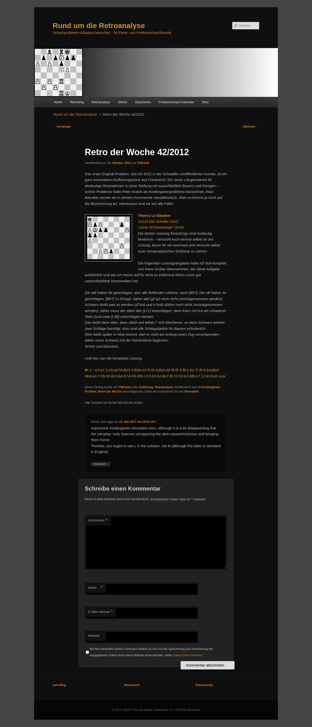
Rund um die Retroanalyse (99, 25)
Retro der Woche (110, 391)
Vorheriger (62, 126)
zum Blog (59, 685)
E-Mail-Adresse (100, 612)
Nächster (251, 126)
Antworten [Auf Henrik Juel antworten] (100, 464)
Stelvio (122, 102)
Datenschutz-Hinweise (187, 655)
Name (95, 587)
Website (94, 635)
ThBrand (143, 163)
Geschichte (143, 102)
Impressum (132, 685)
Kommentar (98, 520)
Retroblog (77, 102)
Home (58, 102)
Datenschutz (204, 685)
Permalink (191, 391)
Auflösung (146, 387)
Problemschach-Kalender (176, 102)
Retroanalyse (100, 102)
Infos (205, 102)
